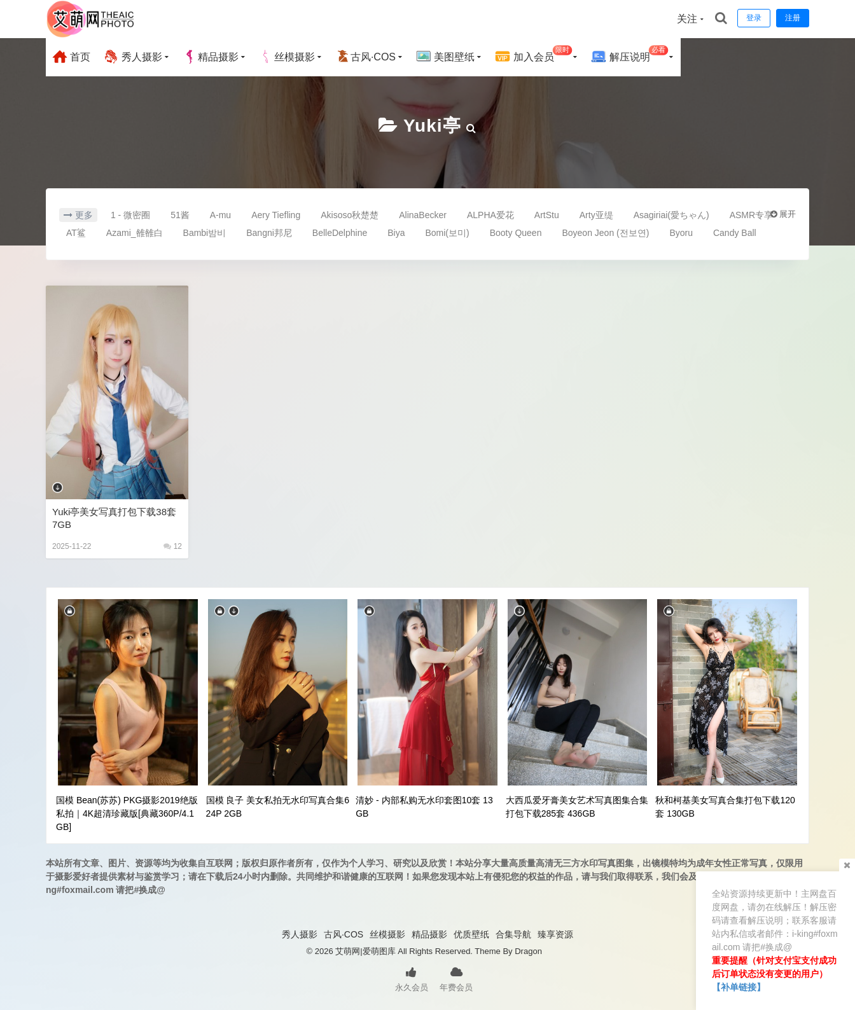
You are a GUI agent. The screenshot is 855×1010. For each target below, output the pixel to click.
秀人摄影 (132, 56)
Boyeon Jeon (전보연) (605, 233)
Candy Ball (734, 233)
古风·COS (365, 56)
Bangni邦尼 (269, 233)
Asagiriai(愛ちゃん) (671, 215)
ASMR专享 (751, 215)
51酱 (180, 215)
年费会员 (456, 978)
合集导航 (513, 934)
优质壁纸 (471, 934)
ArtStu (546, 215)
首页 (71, 56)
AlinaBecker (423, 215)
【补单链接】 (738, 987)
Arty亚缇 (596, 215)
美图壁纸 (445, 56)
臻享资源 (555, 934)
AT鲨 (76, 233)
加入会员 (533, 55)
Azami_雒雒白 (134, 233)
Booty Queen (516, 233)
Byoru (681, 233)
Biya (396, 233)
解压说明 (629, 55)
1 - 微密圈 (130, 215)
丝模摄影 (287, 56)
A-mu (220, 215)
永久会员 (411, 978)
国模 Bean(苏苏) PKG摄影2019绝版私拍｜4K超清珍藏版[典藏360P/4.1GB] (127, 813)
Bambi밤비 (204, 233)
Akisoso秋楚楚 (350, 215)
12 (172, 546)
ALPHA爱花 (490, 215)
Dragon (528, 951)
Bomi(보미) (447, 233)
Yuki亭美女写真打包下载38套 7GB (114, 518)
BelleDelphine (339, 233)
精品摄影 (211, 56)
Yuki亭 (432, 125)
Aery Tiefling (275, 215)
